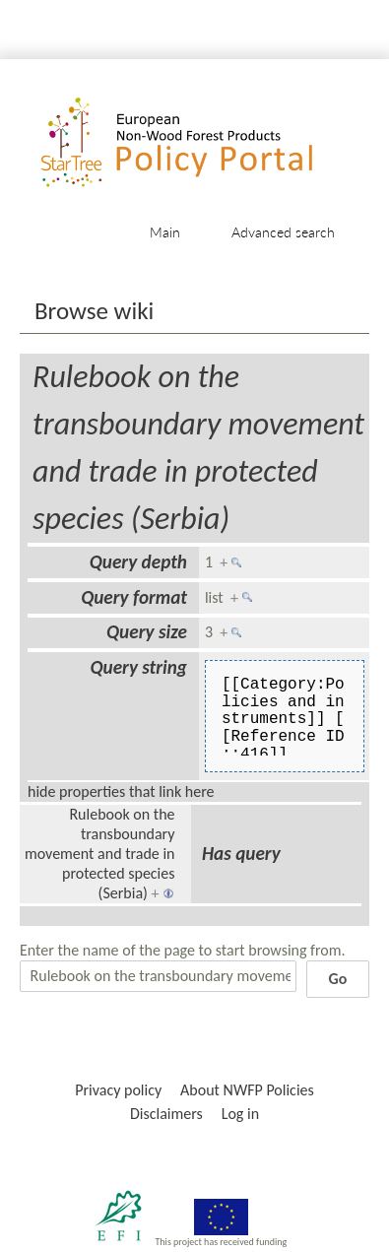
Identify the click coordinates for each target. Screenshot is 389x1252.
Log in (240, 1113)
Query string (139, 667)
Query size (146, 632)
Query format (134, 597)
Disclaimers (166, 1113)
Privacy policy (118, 1090)
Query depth (138, 562)
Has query (241, 853)
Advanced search (283, 232)
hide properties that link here (121, 791)
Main (165, 232)
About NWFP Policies (247, 1090)
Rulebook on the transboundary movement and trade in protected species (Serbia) (100, 853)
